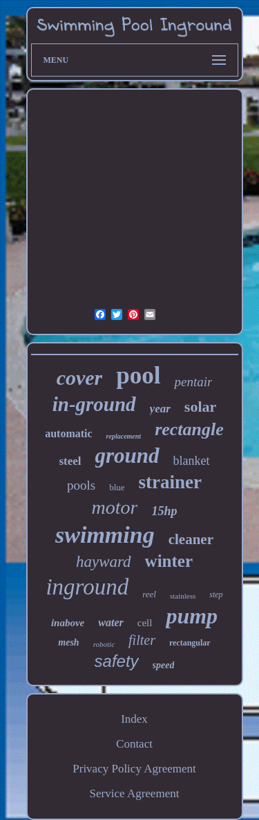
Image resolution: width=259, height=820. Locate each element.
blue (116, 487)
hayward (103, 561)
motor (115, 507)
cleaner (191, 539)
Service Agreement (135, 793)
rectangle (189, 429)
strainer (170, 482)
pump (192, 615)
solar (200, 406)
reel (149, 594)
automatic (68, 433)
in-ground (94, 404)
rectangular (190, 643)
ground (127, 455)
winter (169, 561)
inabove (67, 622)
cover (80, 377)
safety (117, 661)
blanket (191, 461)
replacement (124, 436)
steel (70, 461)
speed (164, 665)
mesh (68, 642)
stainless (182, 596)
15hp (164, 511)
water (110, 622)
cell (145, 622)
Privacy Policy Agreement (134, 768)
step (215, 594)
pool (138, 375)
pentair (193, 381)
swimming (105, 535)
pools (81, 485)
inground (87, 586)
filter (141, 640)
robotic (104, 644)
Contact (134, 743)
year (160, 408)
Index (134, 719)
